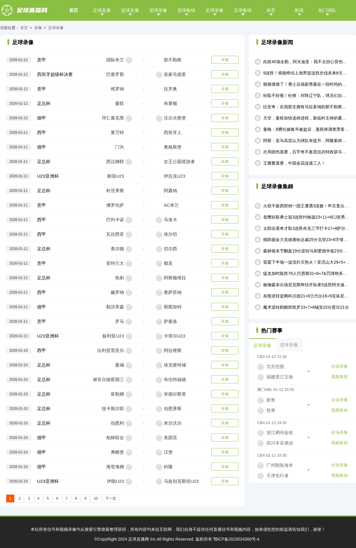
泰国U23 (115, 176)
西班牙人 (173, 132)
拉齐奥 (170, 88)
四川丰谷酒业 (279, 442)
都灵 (168, 263)
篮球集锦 (186, 10)
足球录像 (214, 10)
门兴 (119, 146)
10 (96, 498)
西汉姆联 (115, 161)
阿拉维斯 (173, 350)
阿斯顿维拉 (175, 277)
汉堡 (168, 452)
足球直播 (102, 10)
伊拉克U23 (174, 176)
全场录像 (339, 366)
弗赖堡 (117, 452)
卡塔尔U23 (174, 335)
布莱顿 (170, 103)
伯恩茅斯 (173, 408)
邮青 (270, 399)
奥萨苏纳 (173, 292)
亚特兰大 (115, 263)
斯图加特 (173, 306)
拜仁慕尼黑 (113, 117)
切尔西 (170, 248)
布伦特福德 (175, 379)
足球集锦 (243, 10)
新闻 (299, 10)
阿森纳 (170, 190)
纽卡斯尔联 (113, 408)
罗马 (119, 321)
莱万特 (117, 132)
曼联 (119, 103)
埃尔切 (170, 234)
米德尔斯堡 (175, 393)
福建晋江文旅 (279, 376)
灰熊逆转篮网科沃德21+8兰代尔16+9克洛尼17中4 (309, 296)
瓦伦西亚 (115, 234)
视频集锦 (339, 376)
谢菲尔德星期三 (108, 379)
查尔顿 (117, 248)
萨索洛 (170, 321)
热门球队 (327, 10)
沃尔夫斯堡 (175, 117)
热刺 (119, 277)
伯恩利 (117, 423)
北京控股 (275, 366)
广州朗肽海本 (279, 465)
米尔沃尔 (173, 423)
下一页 (110, 498)
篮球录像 (158, 10)
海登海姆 (115, 466)
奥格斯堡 (173, 146)
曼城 (119, 364)
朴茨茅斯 (115, 190)
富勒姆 (117, 393)
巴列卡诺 (115, 219)
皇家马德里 (175, 74)
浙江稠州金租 (279, 432)
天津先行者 (277, 475)
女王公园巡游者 (179, 161)
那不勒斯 (173, 59)
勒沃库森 (115, 306)
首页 (73, 10)
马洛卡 (170, 219)
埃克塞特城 (175, 364)
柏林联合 (115, 437)
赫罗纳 (117, 292)
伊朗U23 (115, 481)
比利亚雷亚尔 (110, 350)
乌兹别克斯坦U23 (181, 481)
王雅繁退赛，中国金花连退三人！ (294, 163)
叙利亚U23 (113, 335)
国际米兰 (115, 59)
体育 (270, 10)
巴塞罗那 (115, 74)
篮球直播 (130, 10)
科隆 (168, 466)
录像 (38, 28)
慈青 (270, 410)
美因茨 (170, 437)
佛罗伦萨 (115, 205)
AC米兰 (171, 205)
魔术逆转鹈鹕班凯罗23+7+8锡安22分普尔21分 (306, 307)
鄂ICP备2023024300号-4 (236, 539)
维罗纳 (117, 88)
